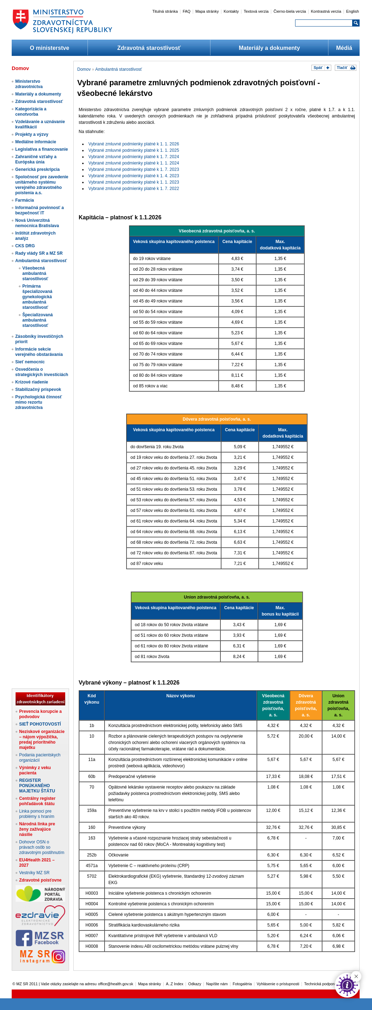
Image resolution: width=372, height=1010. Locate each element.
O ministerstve (49, 48)
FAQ (187, 11)
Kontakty (231, 11)
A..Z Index (174, 984)
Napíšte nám (217, 984)
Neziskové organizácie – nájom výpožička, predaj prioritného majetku (41, 739)
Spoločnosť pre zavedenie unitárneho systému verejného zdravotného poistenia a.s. (41, 184)
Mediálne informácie (35, 141)
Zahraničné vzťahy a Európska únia (35, 159)
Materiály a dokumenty (269, 48)
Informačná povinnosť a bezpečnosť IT (39, 210)
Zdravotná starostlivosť (149, 48)
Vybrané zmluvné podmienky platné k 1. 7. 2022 (134, 188)
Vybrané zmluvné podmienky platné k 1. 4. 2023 (134, 175)
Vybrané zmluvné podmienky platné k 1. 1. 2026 (134, 144)
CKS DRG (25, 245)
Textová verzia (256, 11)
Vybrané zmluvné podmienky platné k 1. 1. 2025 (134, 150)
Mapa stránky (207, 11)
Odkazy (194, 984)
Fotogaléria (242, 984)
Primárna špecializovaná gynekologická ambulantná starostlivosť (37, 297)
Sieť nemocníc (30, 361)
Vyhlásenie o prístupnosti (278, 984)
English (352, 11)
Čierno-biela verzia (290, 11)
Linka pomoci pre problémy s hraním (36, 814)
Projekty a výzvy (31, 134)
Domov (84, 69)
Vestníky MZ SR (34, 872)
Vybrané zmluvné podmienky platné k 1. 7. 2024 (134, 156)
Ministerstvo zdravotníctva (29, 84)
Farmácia (24, 200)
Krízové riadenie (31, 382)
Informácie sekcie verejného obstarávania (39, 352)
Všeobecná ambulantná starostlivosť (35, 273)
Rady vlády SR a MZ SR (39, 253)
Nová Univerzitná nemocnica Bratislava (37, 223)
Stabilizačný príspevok (38, 389)
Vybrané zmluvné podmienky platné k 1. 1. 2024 (134, 163)
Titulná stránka (165, 11)
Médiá (344, 48)
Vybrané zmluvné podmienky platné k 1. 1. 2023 (134, 182)
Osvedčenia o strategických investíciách (41, 372)
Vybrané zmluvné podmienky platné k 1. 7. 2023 (134, 169)
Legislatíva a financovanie (41, 149)
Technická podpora (320, 984)
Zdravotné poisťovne (40, 880)
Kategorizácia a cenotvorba (30, 111)
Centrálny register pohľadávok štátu (37, 801)
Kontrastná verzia (326, 11)
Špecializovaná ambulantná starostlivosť (37, 320)
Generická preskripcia (37, 169)
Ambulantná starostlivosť (41, 260)
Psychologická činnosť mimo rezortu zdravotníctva (38, 402)
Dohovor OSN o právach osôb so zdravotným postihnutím (41, 847)
